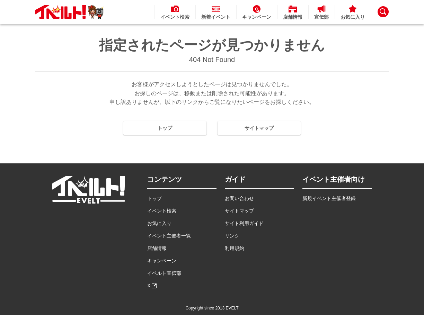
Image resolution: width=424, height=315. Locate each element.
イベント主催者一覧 (169, 235)
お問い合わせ (239, 198)
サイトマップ (259, 128)
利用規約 (234, 248)
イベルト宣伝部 (164, 273)
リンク (232, 235)
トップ (165, 128)
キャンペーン (161, 260)
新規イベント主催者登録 (329, 198)
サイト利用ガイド (244, 223)
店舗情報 (157, 248)
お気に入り (159, 223)
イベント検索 (161, 211)
